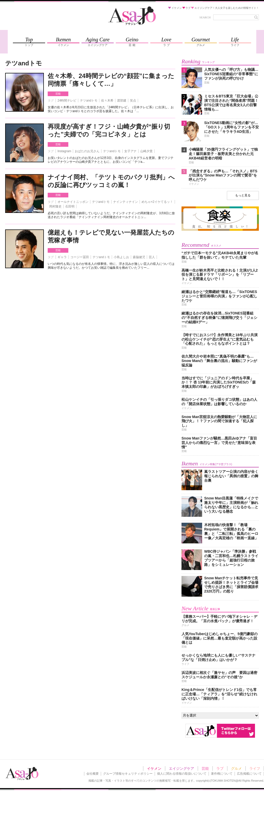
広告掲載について (249, 773)
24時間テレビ (66, 100)
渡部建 (121, 100)
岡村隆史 (55, 206)
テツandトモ (88, 100)
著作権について (222, 773)
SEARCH (205, 17)
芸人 (152, 257)
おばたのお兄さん (87, 151)
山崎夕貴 (146, 151)
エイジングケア (181, 768)
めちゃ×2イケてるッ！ (157, 202)
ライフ (254, 768)
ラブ (220, 768)
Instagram (64, 151)
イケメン (154, 768)
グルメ (236, 768)
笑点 (133, 100)
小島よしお (121, 257)
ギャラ (62, 257)
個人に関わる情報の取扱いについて (182, 773)
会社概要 (92, 773)
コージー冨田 (79, 257)
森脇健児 (139, 257)
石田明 (70, 206)
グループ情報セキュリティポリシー (128, 773)
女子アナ (130, 151)
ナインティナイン (125, 202)
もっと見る (243, 195)
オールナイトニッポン (72, 202)
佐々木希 (107, 100)
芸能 (58, 93)
